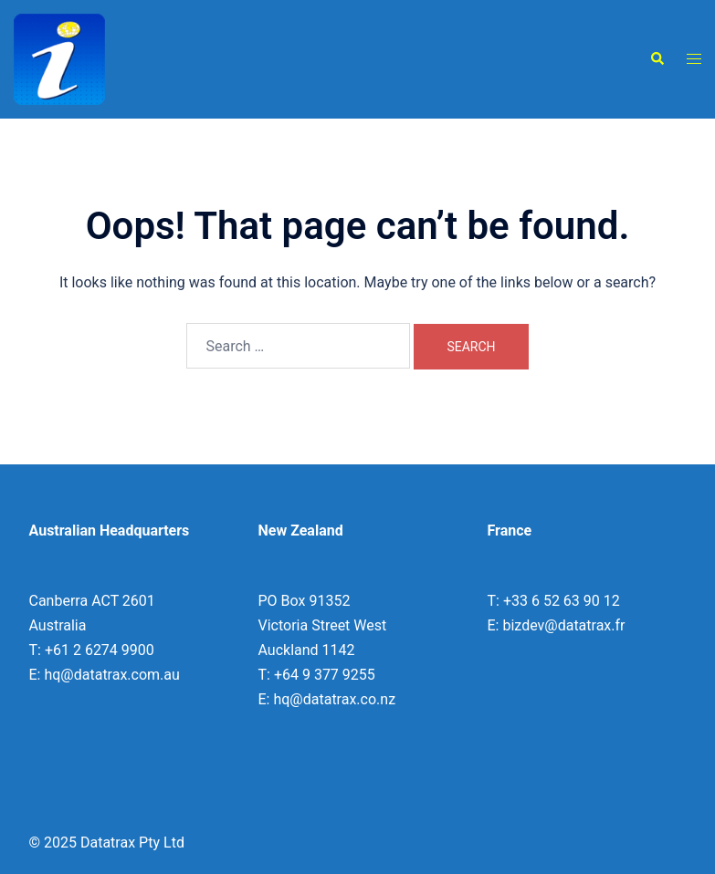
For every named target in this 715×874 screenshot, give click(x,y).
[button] (656, 59)
